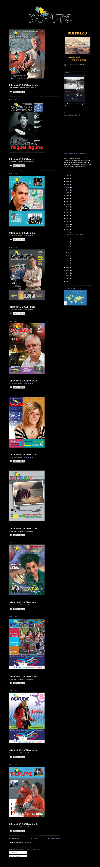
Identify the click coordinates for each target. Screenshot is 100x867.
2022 (68, 187)
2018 (68, 198)
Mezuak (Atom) (26, 842)
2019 (68, 195)
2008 (68, 227)
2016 (68, 204)
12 (69, 232)
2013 (68, 212)
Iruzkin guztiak (15, 856)
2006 (68, 267)
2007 (68, 229)
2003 (68, 276)
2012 (68, 215)
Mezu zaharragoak (54, 838)
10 (69, 241)
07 (69, 246)
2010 (68, 221)
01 (69, 264)
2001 (68, 281)
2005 (68, 270)
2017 (68, 201)
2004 (68, 273)
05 (69, 252)
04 (69, 255)
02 (69, 261)
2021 (68, 190)
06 (69, 249)
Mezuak (13, 852)
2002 (68, 278)
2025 (68, 178)
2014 (68, 210)
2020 (68, 193)
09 (69, 244)
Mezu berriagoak (14, 838)
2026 (68, 176)
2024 (68, 181)
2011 (68, 218)
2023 (68, 184)
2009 (68, 224)
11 (69, 238)
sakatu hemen (31, 88)
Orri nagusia (34, 838)
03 (69, 258)
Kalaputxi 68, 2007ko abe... (76, 234)
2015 (68, 207)
